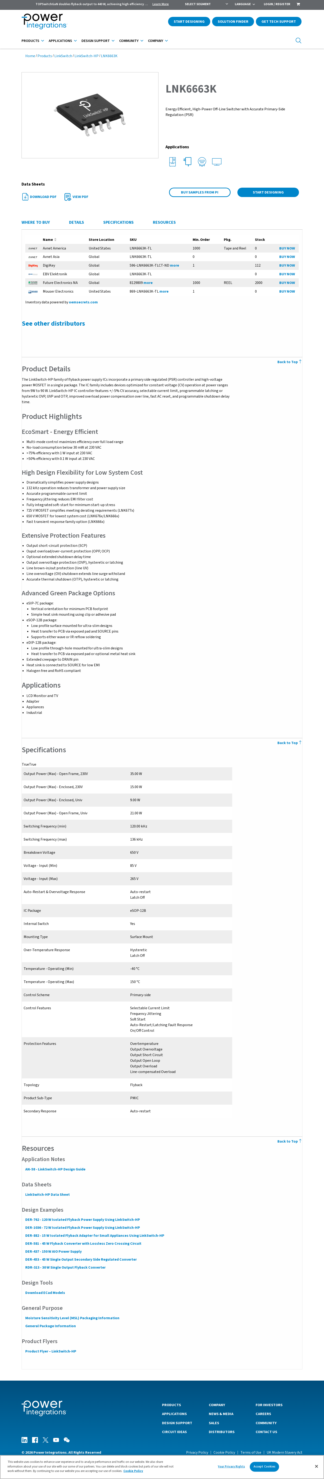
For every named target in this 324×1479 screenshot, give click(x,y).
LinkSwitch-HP (86, 56)
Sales (214, 1422)
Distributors (222, 1431)
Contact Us (266, 1431)
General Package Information (50, 1326)
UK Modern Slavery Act (284, 1452)
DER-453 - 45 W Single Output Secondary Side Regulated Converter (80, 1259)
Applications (60, 40)
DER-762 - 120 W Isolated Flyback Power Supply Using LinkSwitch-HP (82, 1219)
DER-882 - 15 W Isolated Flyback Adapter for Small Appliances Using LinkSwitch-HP (94, 1235)
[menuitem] (298, 4)
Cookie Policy (224, 1452)
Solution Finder (233, 21)
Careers (263, 1413)
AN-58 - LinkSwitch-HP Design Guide (55, 1169)
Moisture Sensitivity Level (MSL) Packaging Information (72, 1318)
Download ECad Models (45, 1292)
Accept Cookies (265, 1466)
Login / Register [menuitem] (277, 4)
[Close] (316, 1466)
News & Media (221, 1413)
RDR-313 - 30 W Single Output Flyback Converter (65, 1267)
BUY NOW (287, 248)
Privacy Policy (197, 1452)
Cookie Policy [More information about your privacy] (133, 1471)
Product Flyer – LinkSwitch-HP (50, 1351)
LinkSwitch (63, 56)
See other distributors (53, 323)
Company (155, 40)
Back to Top (290, 362)
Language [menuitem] (243, 4)
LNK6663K (109, 56)
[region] (162, 1467)
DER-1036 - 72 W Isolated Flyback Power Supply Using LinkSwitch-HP (82, 1227)
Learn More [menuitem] (160, 4)
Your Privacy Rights (231, 1466)
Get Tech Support (278, 21)
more (174, 265)
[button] (90, 115)
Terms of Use (250, 1452)
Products (30, 40)
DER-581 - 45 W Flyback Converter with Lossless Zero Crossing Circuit (83, 1243)
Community (129, 40)
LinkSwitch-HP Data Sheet (47, 1194)
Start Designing (189, 21)
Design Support (95, 40)
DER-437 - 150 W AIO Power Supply (53, 1251)
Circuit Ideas (174, 1431)
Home (30, 56)
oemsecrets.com (83, 302)
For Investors (269, 1404)
